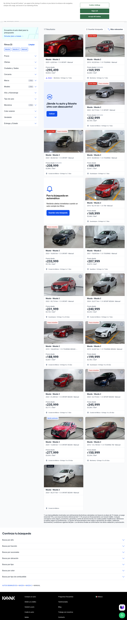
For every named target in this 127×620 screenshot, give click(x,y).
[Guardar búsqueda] (94, 29)
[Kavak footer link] (8, 607)
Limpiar (32, 45)
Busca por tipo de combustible (63, 577)
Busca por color (63, 570)
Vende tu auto (53, 5)
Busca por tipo (63, 564)
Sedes (27, 617)
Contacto (61, 617)
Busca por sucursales (63, 552)
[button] (7, 49)
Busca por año (63, 540)
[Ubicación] (102, 5)
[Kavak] (8, 5)
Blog (59, 607)
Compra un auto (37, 5)
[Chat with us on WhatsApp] (122, 615)
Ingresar (122, 4)
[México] (92, 5)
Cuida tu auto (67, 5)
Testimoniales (63, 602)
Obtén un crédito (21, 5)
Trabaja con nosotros (65, 612)
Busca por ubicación (63, 558)
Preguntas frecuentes (65, 597)
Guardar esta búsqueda (58, 213)
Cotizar (52, 114)
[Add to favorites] (80, 37)
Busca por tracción (63, 546)
